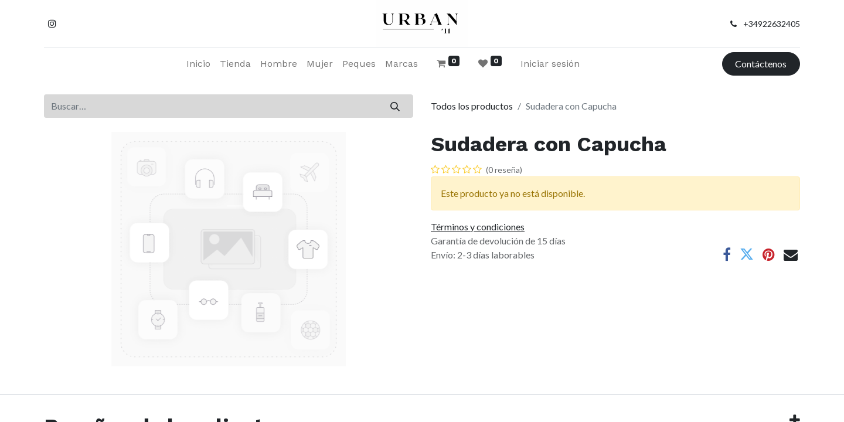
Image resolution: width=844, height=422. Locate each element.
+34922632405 (771, 24)
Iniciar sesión (550, 63)
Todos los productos (472, 105)
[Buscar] (395, 106)
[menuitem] (198, 64)
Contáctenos (761, 63)
